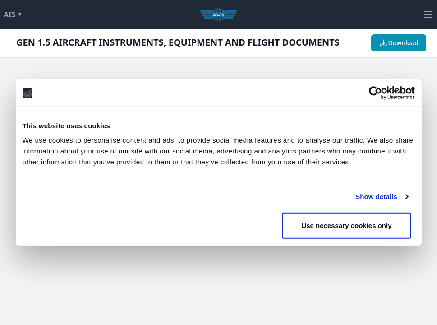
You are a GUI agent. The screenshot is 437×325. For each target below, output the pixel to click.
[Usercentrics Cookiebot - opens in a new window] (375, 93)
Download (399, 42)
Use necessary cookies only (346, 225)
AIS (14, 14)
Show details (376, 196)
